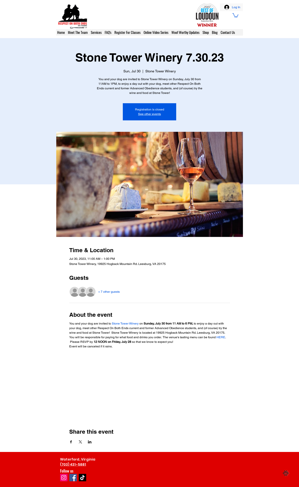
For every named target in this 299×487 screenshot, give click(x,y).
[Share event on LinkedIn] (90, 441)
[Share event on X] (80, 441)
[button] (235, 15)
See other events (149, 114)
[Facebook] (73, 477)
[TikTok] (82, 477)
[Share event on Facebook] (71, 441)
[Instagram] (64, 477)
